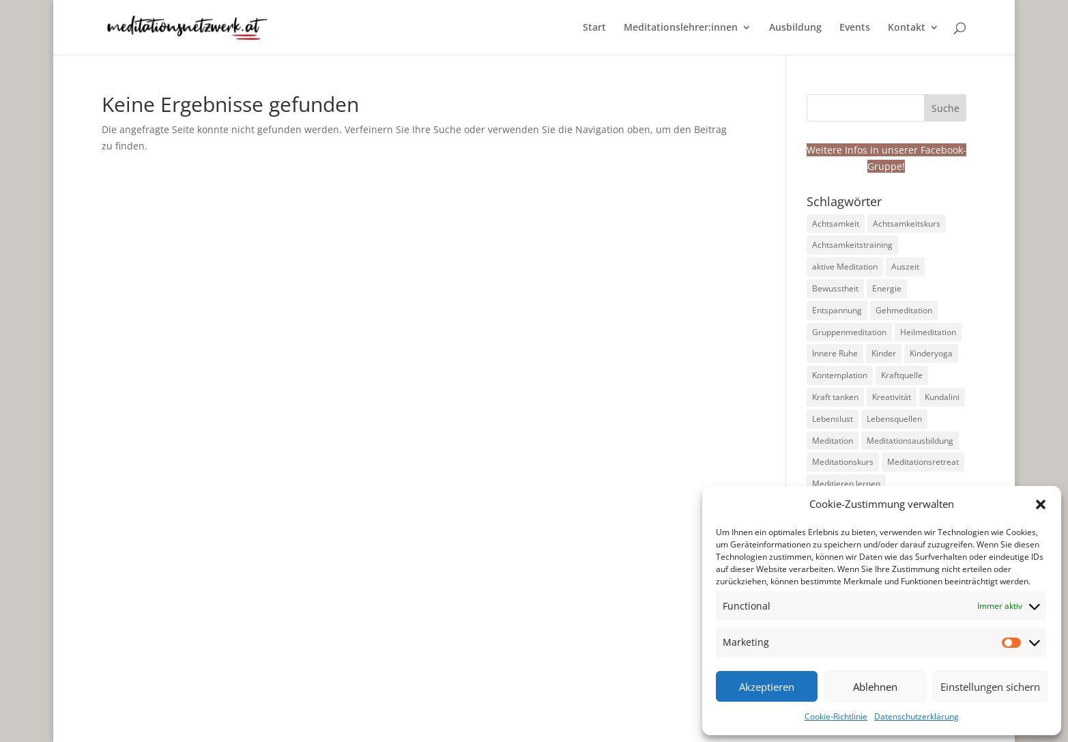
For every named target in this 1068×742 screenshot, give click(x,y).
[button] (1041, 504)
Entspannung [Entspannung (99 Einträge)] (837, 310)
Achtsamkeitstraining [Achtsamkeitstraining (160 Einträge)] (852, 245)
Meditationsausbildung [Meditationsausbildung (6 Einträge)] (910, 440)
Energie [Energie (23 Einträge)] (886, 288)
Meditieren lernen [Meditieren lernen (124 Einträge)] (846, 483)
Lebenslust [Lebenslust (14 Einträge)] (832, 419)
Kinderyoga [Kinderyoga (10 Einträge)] (931, 353)
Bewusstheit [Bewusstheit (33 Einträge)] (835, 288)
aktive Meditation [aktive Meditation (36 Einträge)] (845, 266)
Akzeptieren (766, 687)
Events (854, 28)
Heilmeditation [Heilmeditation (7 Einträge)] (928, 332)
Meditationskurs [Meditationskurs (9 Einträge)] (843, 462)
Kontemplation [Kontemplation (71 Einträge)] (839, 375)
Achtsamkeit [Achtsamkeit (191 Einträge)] (835, 223)
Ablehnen (875, 687)
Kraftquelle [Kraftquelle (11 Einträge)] (902, 375)
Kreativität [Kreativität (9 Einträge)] (891, 397)
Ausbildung (795, 28)
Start (594, 28)
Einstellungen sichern (990, 687)
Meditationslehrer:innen (681, 28)
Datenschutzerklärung (916, 716)
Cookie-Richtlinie (836, 716)
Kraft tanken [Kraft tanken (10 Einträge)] (835, 397)
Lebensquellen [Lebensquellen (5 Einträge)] (894, 419)
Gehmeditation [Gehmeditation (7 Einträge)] (904, 310)
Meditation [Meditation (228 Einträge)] (832, 440)
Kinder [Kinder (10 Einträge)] (883, 353)
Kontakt (906, 28)
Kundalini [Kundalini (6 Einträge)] (942, 397)
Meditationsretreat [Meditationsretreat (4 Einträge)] (923, 462)
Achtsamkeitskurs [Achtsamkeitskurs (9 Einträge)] (906, 223)
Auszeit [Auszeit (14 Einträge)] (905, 266)
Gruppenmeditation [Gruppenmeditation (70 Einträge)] (849, 332)
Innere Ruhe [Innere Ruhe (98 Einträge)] (835, 353)
